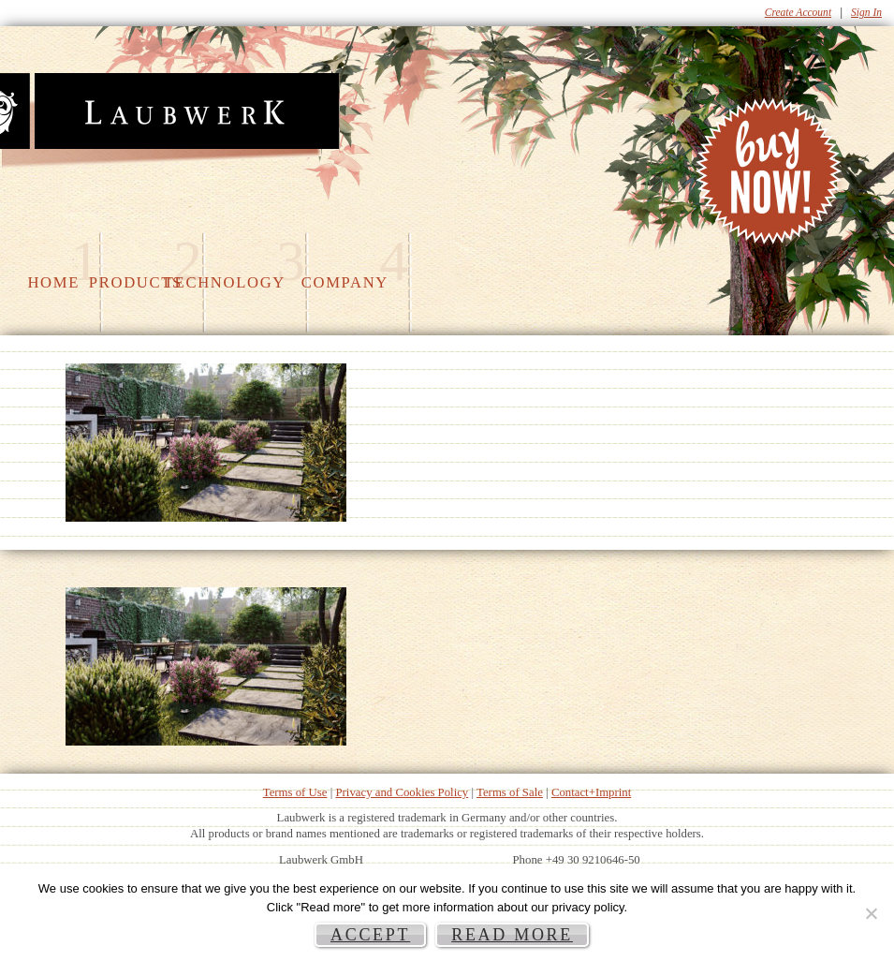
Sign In (866, 12)
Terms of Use (295, 792)
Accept (370, 934)
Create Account (798, 12)
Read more (512, 934)
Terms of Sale (509, 792)
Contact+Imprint (591, 792)
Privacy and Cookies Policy (401, 792)
